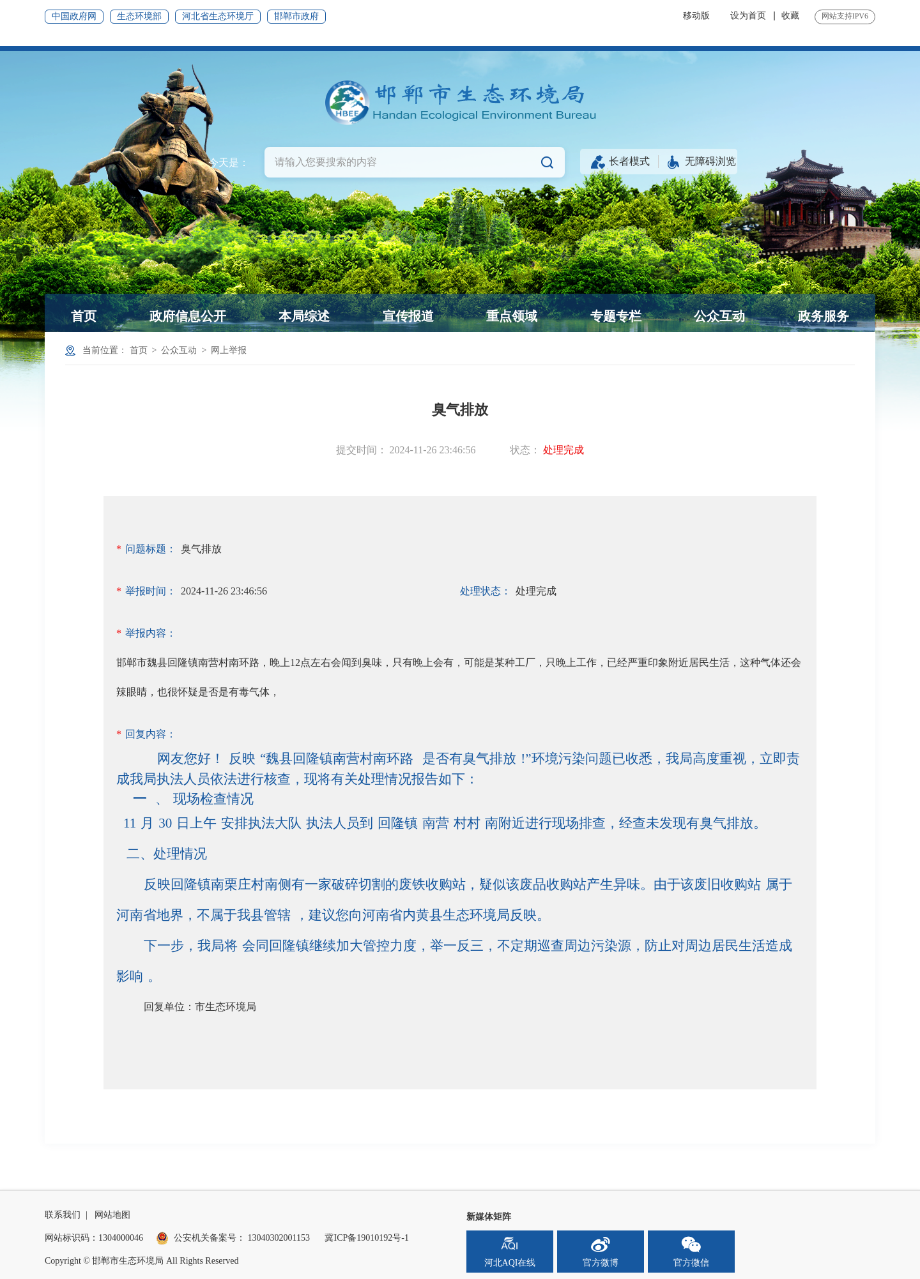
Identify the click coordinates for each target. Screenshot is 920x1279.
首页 (83, 316)
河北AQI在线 (510, 1251)
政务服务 (823, 316)
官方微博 (600, 1251)
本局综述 (304, 316)
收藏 (790, 15)
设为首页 (748, 15)
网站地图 (112, 1215)
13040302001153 (279, 1238)
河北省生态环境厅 (218, 16)
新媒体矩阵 (488, 1217)
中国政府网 (74, 16)
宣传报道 (408, 316)
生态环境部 (139, 16)
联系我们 (62, 1215)
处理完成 (563, 449)
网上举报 (229, 350)
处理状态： (485, 591)
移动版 (696, 15)
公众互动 (719, 316)
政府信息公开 (188, 316)
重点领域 (511, 316)
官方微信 (691, 1251)
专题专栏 (615, 316)
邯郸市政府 (296, 16)
